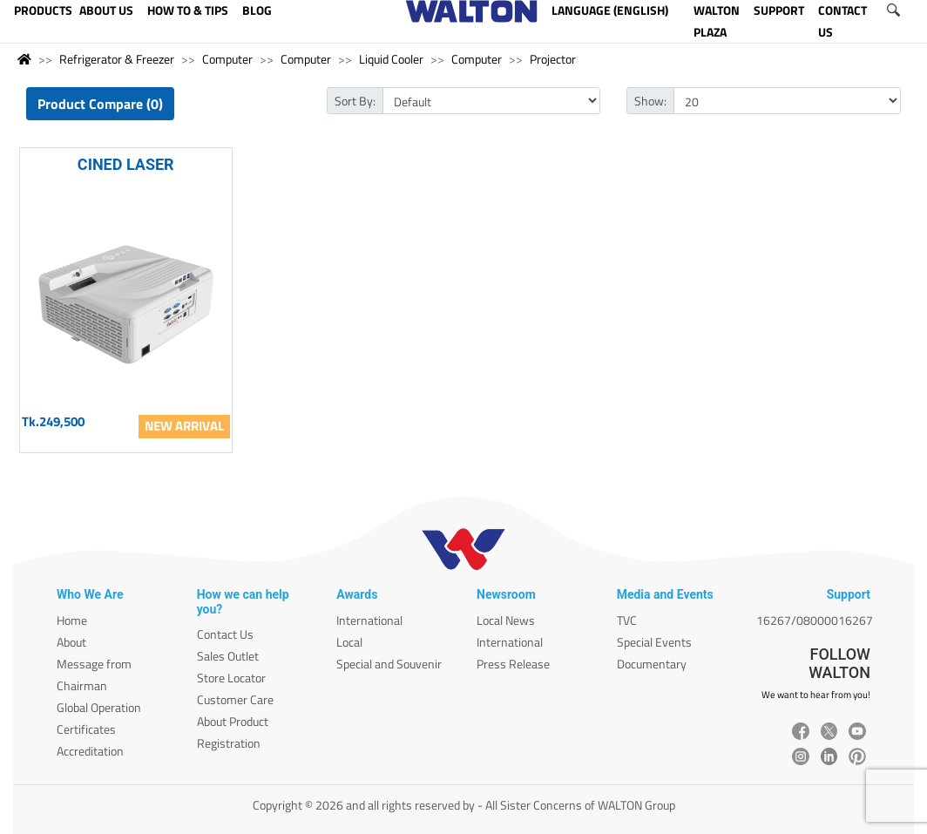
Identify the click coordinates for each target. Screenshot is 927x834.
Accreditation (90, 751)
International (369, 620)
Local (349, 642)
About (71, 642)
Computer (227, 59)
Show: (650, 101)
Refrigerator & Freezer (116, 59)
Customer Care (235, 699)
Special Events (654, 642)
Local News (506, 620)
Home (72, 620)
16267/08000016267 (814, 620)
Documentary (652, 663)
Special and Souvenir (389, 663)
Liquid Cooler (391, 59)
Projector (553, 59)
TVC (627, 620)
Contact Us (225, 634)
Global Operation (99, 707)
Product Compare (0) (100, 103)
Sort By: (355, 101)
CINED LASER (126, 164)
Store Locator (231, 677)
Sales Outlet (228, 656)
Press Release (513, 663)
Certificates (86, 729)
